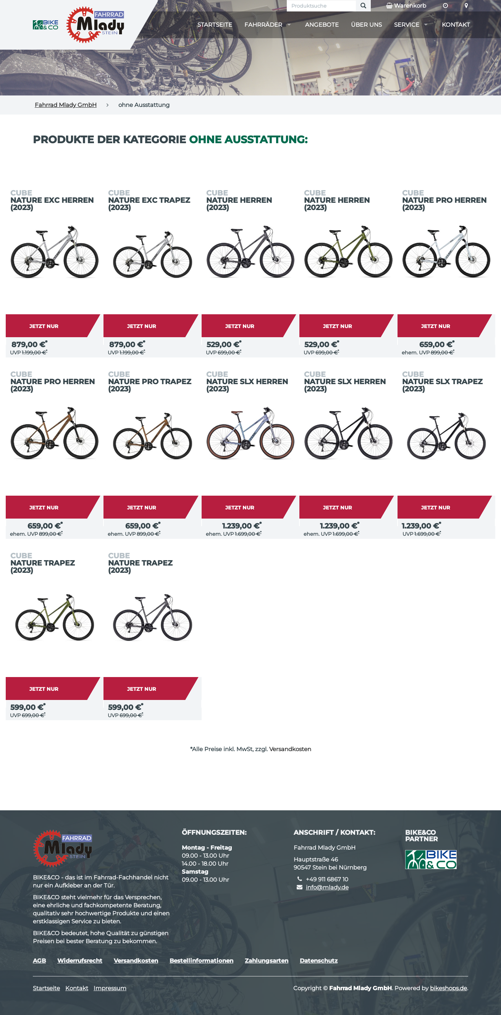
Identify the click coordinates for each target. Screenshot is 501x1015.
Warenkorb (406, 5)
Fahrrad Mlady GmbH (66, 104)
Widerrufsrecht (79, 960)
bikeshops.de (448, 988)
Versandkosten (290, 749)
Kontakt (456, 24)
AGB (39, 960)
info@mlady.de (327, 887)
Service (406, 24)
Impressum (110, 988)
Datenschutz (319, 960)
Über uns (366, 24)
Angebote (322, 24)
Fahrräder (263, 24)
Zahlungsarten (266, 960)
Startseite (214, 24)
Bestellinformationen (201, 960)
